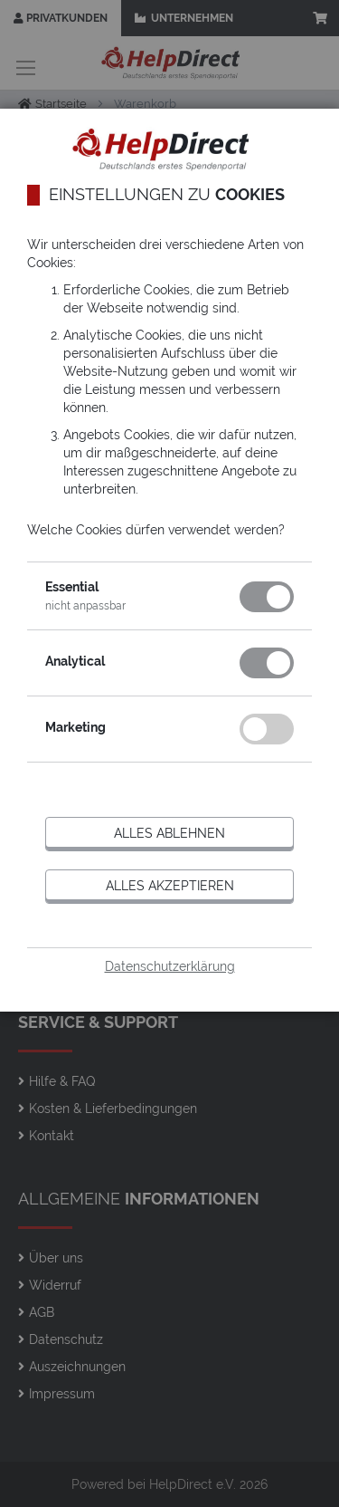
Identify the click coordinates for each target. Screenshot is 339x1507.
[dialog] (169, 753)
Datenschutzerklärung (170, 966)
